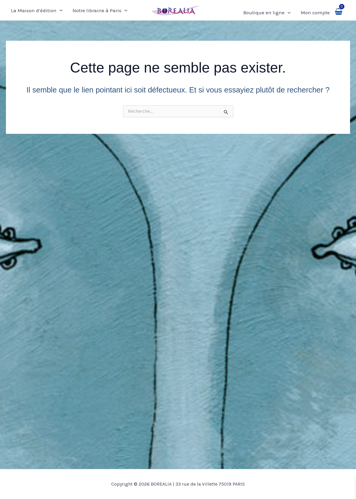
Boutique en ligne (267, 12)
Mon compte (315, 12)
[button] (349, 10)
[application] (59, 10)
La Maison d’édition (36, 10)
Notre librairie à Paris (100, 10)
